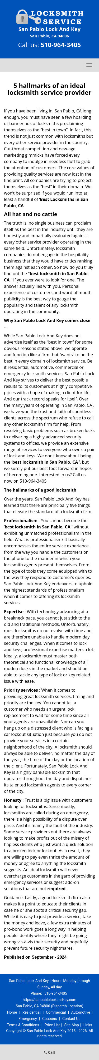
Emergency (27, 1019)
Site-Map (71, 1025)
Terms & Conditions (23, 1025)
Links (87, 1025)
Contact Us (71, 1019)
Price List (52, 1025)
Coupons (49, 1019)
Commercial (56, 1012)
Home (12, 1012)
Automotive (80, 1012)
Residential (31, 1012)
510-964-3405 (61, 44)
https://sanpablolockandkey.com (49, 1000)
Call (49, 1052)
